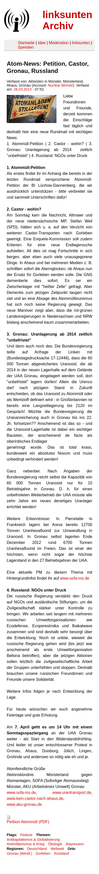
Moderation (59, 43)
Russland (61, 853)
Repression (75, 844)
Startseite (26, 43)
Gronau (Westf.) (19, 853)
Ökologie (55, 844)
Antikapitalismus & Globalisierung (33, 840)
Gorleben (43, 853)
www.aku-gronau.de (24, 804)
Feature (26, 835)
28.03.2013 (23, 89)
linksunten (81, 43)
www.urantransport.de (71, 792)
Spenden (26, 47)
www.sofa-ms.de (74, 578)
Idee (42, 43)
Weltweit (57, 849)
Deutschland (37, 849)
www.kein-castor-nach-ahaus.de (35, 798)
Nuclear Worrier (60, 85)
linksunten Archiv (67, 20)
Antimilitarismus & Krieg (26, 844)
